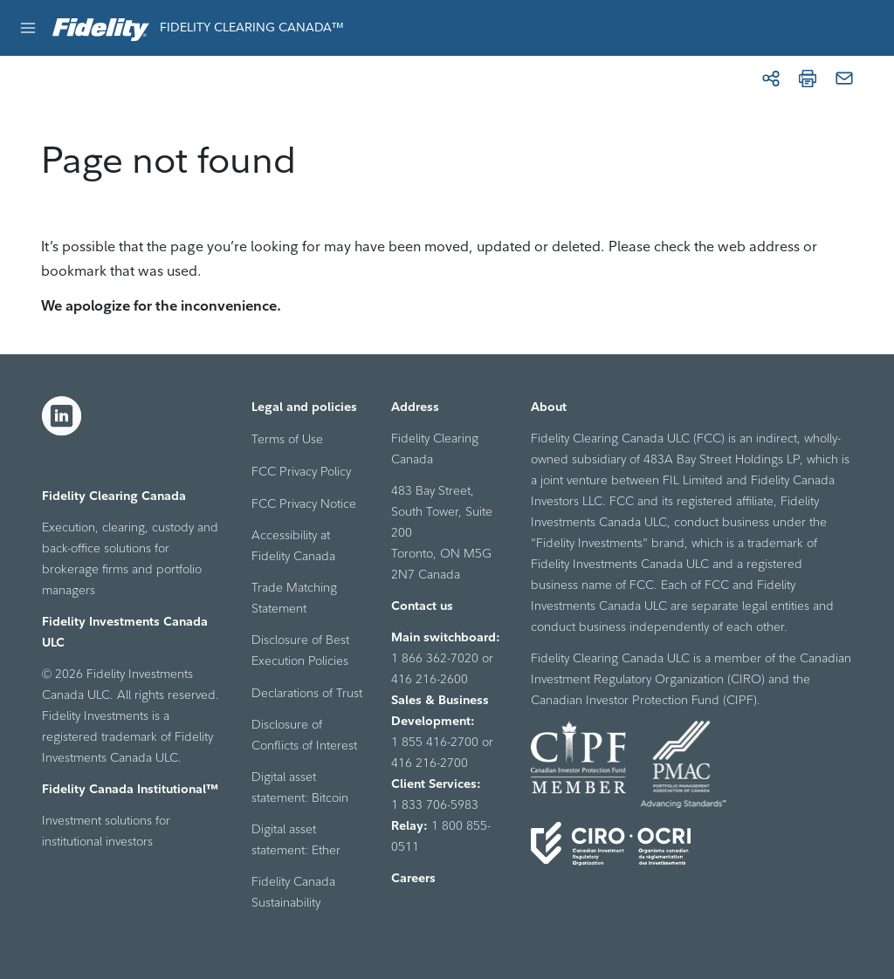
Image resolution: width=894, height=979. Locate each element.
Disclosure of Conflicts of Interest (304, 734)
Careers (413, 878)
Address (415, 406)
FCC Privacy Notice (303, 503)
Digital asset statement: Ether (295, 839)
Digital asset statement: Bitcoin (299, 787)
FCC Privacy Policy (301, 471)
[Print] (807, 78)
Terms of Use (287, 439)
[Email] (844, 78)
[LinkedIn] (62, 416)
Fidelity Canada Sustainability (293, 891)
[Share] (771, 78)
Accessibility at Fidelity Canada (293, 545)
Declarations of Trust (306, 693)
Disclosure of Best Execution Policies (300, 650)
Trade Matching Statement (294, 597)
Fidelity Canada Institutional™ (130, 789)
